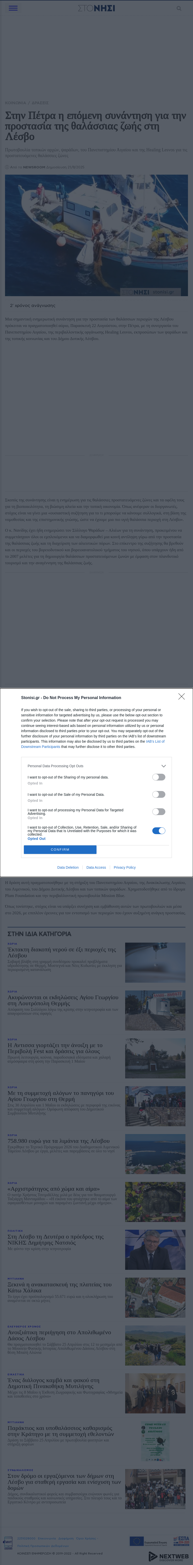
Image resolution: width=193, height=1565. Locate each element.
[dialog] (96, 782)
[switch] (158, 777)
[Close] (183, 698)
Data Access (96, 867)
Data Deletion (68, 867)
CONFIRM (60, 849)
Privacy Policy (125, 867)
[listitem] (96, 766)
